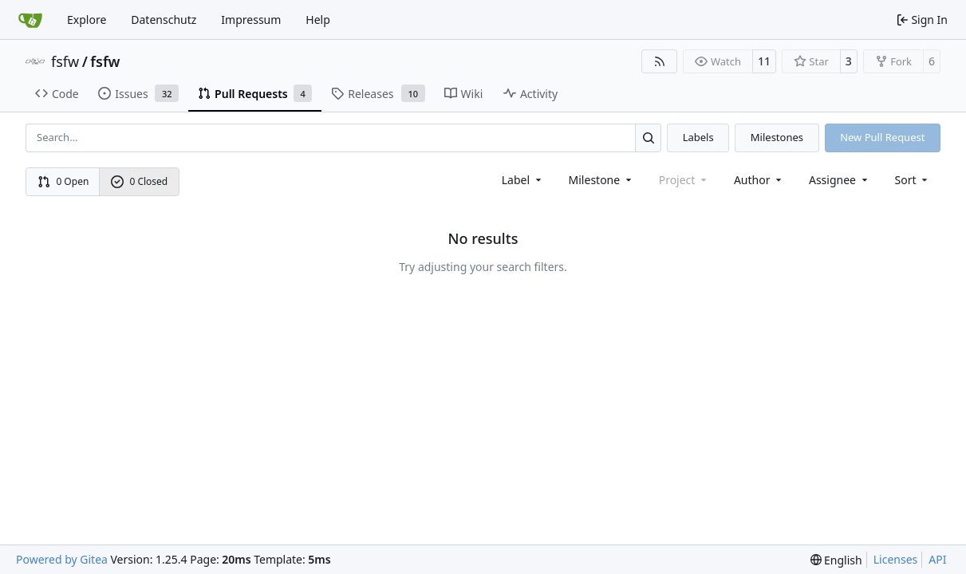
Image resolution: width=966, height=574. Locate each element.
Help (318, 19)
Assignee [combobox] (839, 179)
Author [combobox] (759, 179)
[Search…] (648, 137)
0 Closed (139, 181)
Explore (86, 19)
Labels (698, 137)
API (937, 559)
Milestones (777, 137)
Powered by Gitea (62, 559)
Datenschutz (163, 19)
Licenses (895, 559)
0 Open (63, 181)
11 (764, 61)
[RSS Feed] (659, 61)
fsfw (65, 61)
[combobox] (522, 179)
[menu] (913, 179)
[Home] (30, 20)
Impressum (251, 19)
